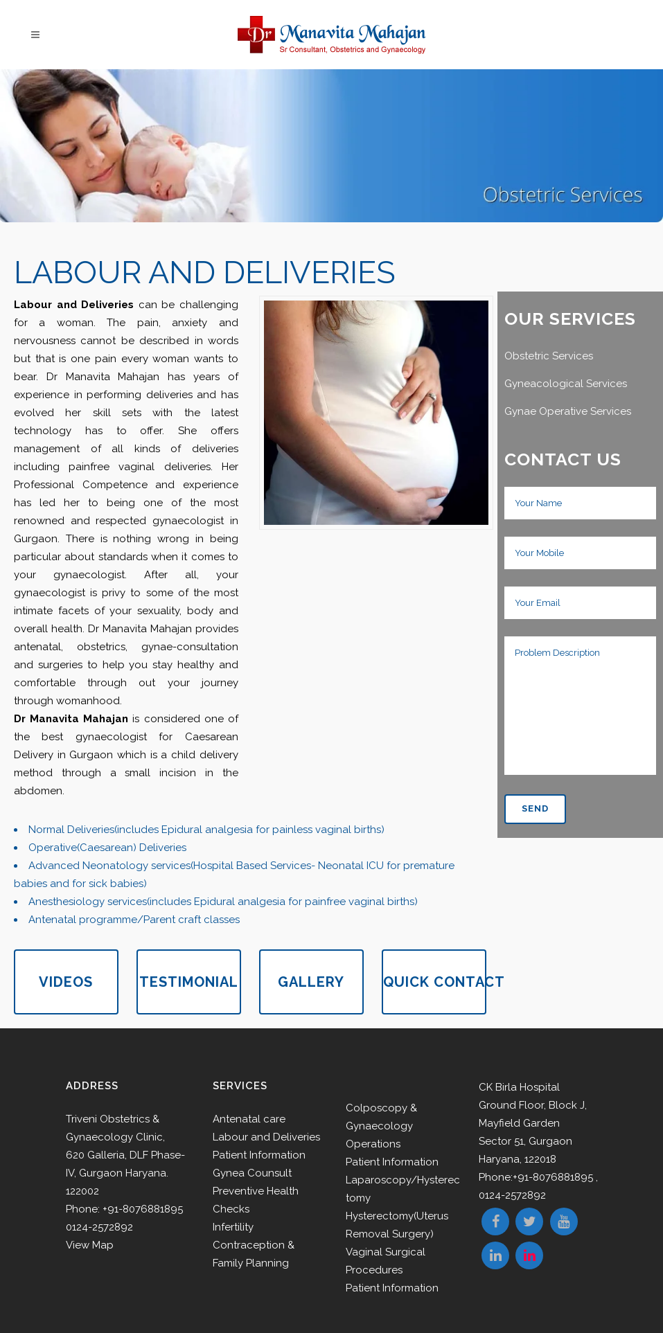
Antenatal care (249, 1119)
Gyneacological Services (565, 383)
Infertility (233, 1227)
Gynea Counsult (252, 1173)
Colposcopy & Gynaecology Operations (381, 1126)
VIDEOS (66, 982)
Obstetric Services (548, 356)
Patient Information (259, 1155)
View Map (90, 1245)
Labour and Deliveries (266, 1137)
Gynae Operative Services (567, 411)
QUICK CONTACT (434, 982)
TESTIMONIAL (188, 982)
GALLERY (311, 982)
